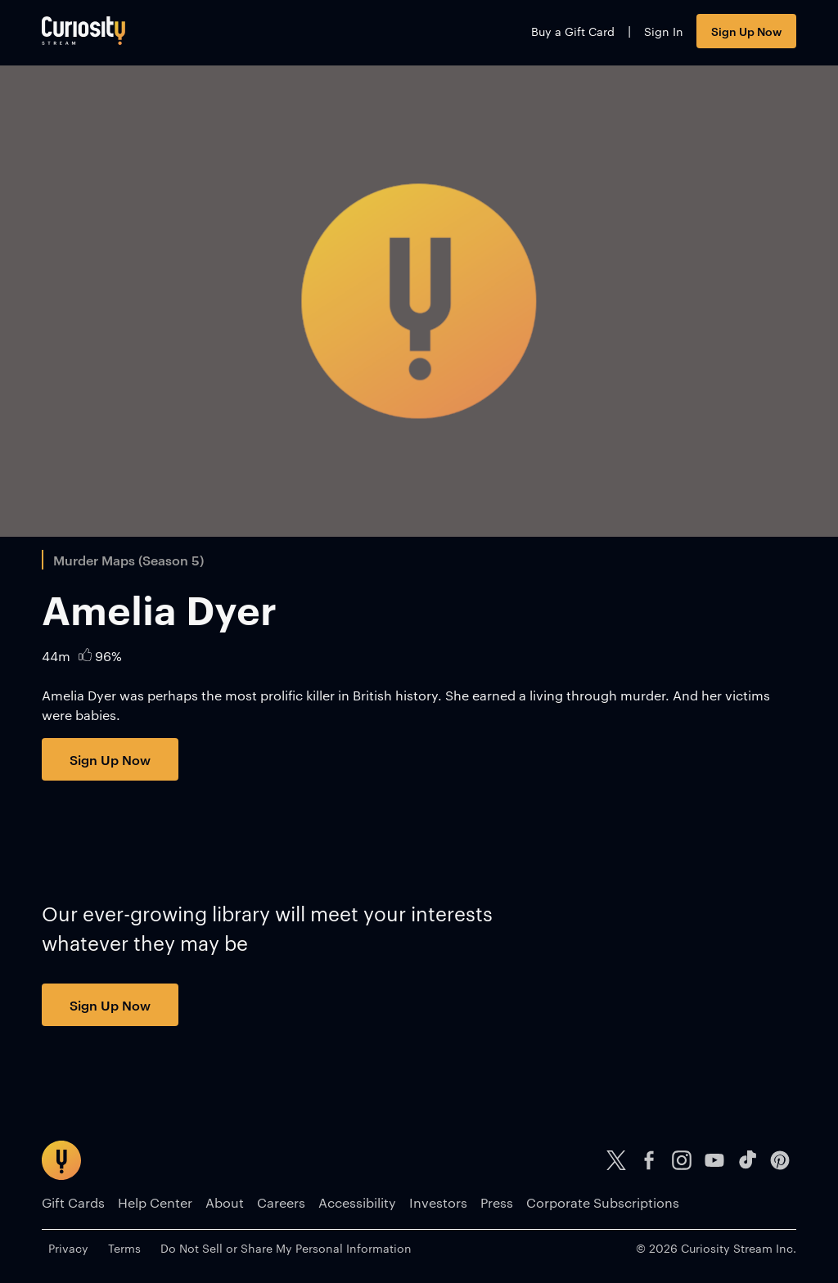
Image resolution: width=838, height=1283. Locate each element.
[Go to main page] (83, 30)
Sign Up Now (746, 30)
